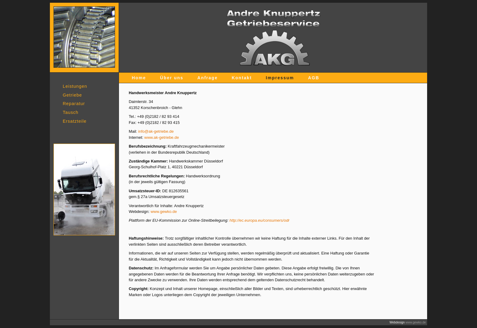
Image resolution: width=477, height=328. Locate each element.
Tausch (70, 112)
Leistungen (75, 86)
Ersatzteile (74, 121)
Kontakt (242, 77)
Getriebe (72, 95)
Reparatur (74, 103)
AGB (313, 77)
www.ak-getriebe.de (161, 137)
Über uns (171, 77)
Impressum (280, 77)
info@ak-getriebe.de (156, 131)
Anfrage (207, 77)
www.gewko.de (164, 211)
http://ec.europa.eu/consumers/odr (259, 220)
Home (139, 77)
